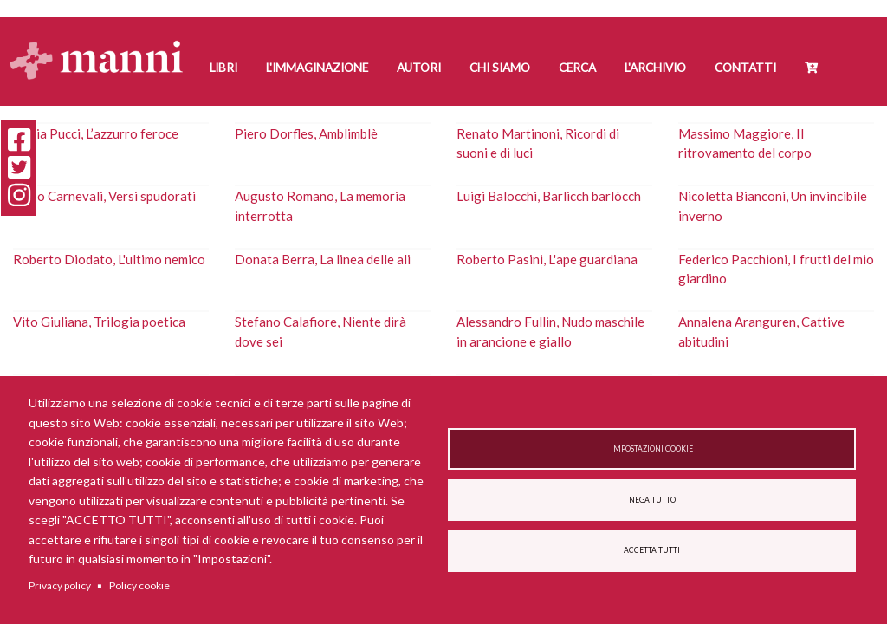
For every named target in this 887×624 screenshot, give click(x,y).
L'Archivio (655, 68)
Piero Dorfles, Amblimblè (306, 133)
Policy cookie (139, 585)
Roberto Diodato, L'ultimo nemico (109, 259)
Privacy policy (60, 585)
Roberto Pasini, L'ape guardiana (547, 259)
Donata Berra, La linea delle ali (323, 259)
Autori (419, 68)
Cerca (577, 68)
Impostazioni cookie (652, 449)
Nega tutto (652, 500)
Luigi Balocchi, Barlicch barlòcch (548, 196)
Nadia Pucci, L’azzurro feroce (95, 133)
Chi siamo (499, 68)
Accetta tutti (652, 550)
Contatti (745, 68)
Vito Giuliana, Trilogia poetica (99, 321)
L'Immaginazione (317, 68)
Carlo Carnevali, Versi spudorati (104, 196)
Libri (223, 68)
